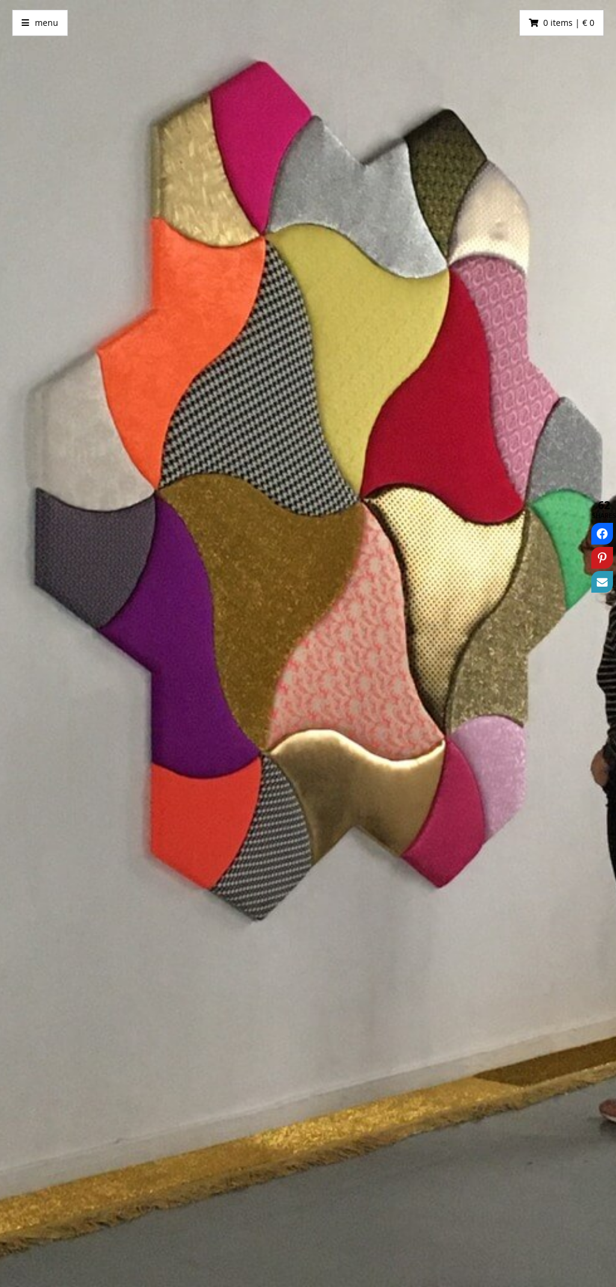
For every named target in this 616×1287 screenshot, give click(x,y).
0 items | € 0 (568, 22)
